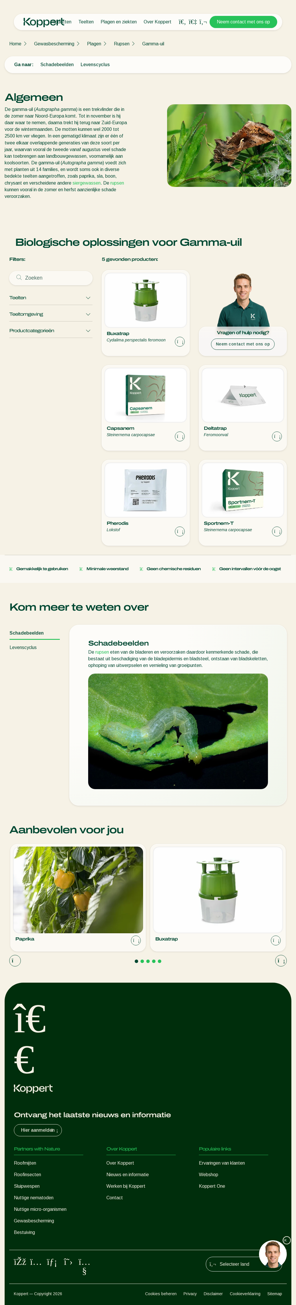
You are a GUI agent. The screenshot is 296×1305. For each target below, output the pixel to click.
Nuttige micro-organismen (40, 1209)
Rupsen (122, 43)
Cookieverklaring (245, 1293)
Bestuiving (24, 1232)
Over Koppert (157, 21)
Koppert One (212, 1186)
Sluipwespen (27, 1186)
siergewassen (87, 183)
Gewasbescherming (54, 43)
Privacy (190, 1293)
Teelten (86, 21)
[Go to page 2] (142, 961)
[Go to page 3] (148, 961)
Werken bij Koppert (125, 1186)
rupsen (117, 183)
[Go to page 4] (154, 961)
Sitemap (274, 1293)
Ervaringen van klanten (222, 1163)
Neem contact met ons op (243, 21)
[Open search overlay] (182, 22)
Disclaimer (213, 1293)
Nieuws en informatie (127, 1174)
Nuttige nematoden (33, 1197)
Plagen (94, 43)
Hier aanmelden (40, 1130)
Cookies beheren (161, 1293)
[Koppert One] (193, 21)
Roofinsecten (27, 1174)
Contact (114, 1197)
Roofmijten (25, 1163)
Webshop (208, 1174)
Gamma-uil (153, 43)
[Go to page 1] (136, 961)
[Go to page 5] (159, 961)
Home (15, 43)
